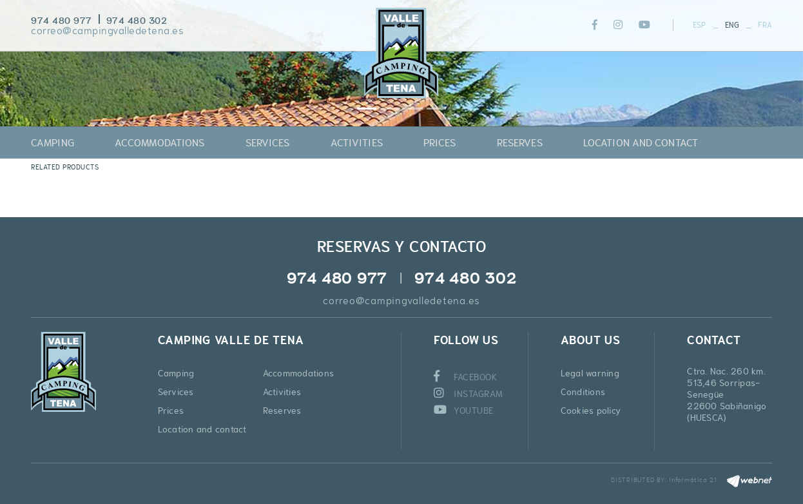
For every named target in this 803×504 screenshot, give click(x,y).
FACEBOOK (466, 377)
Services (176, 392)
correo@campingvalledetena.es (107, 30)
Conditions (583, 392)
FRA (765, 25)
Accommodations (298, 373)
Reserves (282, 410)
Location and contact (202, 429)
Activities (282, 392)
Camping (176, 373)
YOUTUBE (464, 410)
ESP (699, 25)
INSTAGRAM (468, 394)
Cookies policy (591, 410)
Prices (171, 410)
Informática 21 (693, 479)
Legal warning (590, 373)
